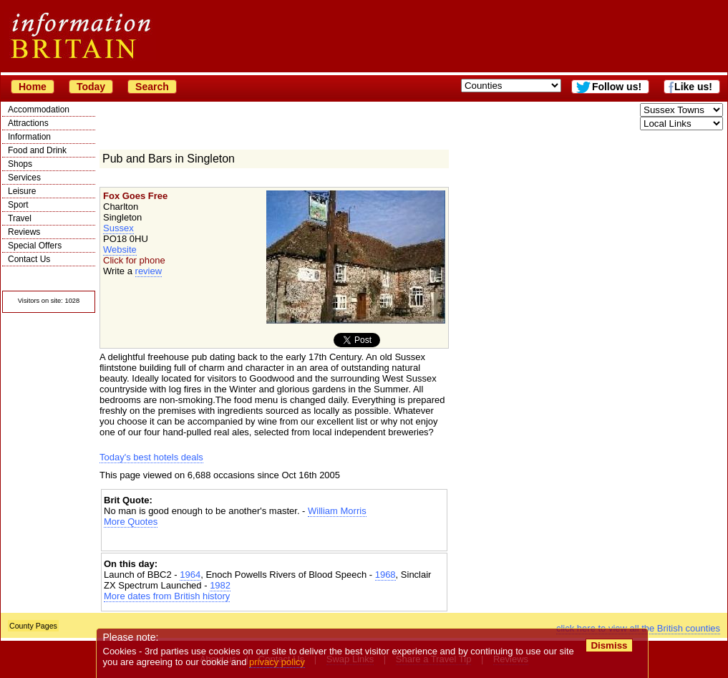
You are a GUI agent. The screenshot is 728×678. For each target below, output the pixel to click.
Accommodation (38, 110)
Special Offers (35, 246)
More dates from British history (167, 596)
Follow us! (616, 86)
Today (91, 86)
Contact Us (29, 259)
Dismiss (609, 645)
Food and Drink (37, 150)
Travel (19, 218)
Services (24, 178)
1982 (220, 585)
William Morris (337, 510)
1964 (190, 574)
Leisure (22, 191)
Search (152, 86)
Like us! (693, 86)
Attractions (28, 123)
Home (33, 86)
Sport (18, 205)
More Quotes (130, 521)
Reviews (24, 232)
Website (120, 249)
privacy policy (277, 662)
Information (29, 137)
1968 (385, 574)
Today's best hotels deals (151, 457)
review (148, 271)
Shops (20, 164)
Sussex (118, 228)
